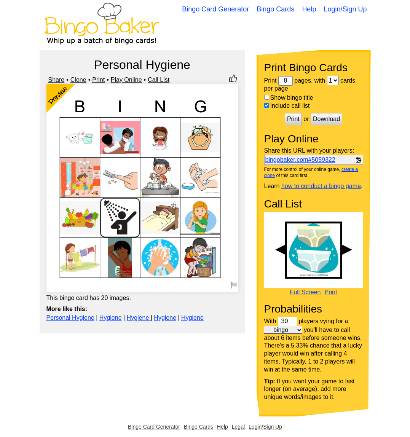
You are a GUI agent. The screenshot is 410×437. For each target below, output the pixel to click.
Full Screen (305, 292)
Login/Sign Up (345, 9)
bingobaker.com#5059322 (300, 159)
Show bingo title (288, 97)
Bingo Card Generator (215, 9)
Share (56, 80)
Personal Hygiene (70, 317)
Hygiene (110, 317)
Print (98, 80)
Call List (158, 80)
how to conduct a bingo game (321, 186)
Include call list (287, 105)
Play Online (126, 80)
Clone (78, 80)
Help (309, 9)
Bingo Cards (275, 9)
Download (326, 119)
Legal (238, 426)
